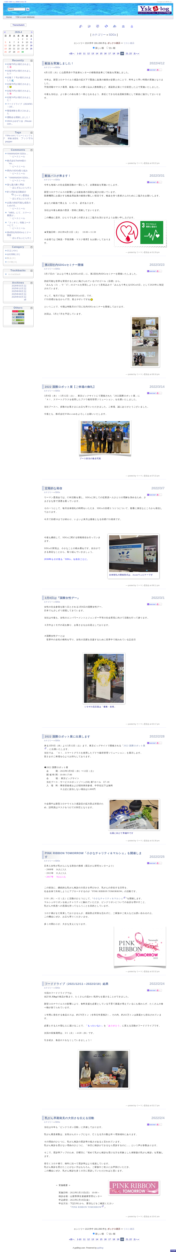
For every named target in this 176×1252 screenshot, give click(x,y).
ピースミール (18, 156)
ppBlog (100, 1248)
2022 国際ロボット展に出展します (67, 736)
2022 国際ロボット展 (134, 746)
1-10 (78, 53)
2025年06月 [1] (19, 294)
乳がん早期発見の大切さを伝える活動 (69, 1118)
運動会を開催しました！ (19, 117)
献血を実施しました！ (59, 63)
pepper (8, 141)
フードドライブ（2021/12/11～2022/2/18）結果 (76, 983)
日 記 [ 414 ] (12, 251)
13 (93, 53)
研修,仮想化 (13, 138)
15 (101, 53)
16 (105, 53)
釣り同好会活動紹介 (16, 192)
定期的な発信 (53, 488)
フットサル (27, 138)
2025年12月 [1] (19, 288)
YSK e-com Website (25, 17)
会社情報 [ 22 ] (13, 254)
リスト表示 (129, 43)
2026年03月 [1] (19, 285)
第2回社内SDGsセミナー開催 (64, 264)
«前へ (72, 53)
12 (88, 53)
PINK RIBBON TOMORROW (86, 1207)
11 (84, 53)
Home (9, 17)
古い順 (110, 48)
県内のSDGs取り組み (17, 170)
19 (118, 53)
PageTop (173, 1250)
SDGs (112, 34)
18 (114, 53)
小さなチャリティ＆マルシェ (108, 898)
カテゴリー (99, 34)
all (25, 299)
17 (109, 53)
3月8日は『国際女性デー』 (62, 597)
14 (97, 53)
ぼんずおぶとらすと (21, 187)
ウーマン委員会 (21, 195)
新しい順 (99, 48)
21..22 (128, 53)
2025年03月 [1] (19, 297)
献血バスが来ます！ (58, 175)
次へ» (136, 53)
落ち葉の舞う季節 (15, 184)
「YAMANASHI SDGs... (18, 177)
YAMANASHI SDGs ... (17, 153)
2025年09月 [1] (19, 291)
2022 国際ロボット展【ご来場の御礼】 (70, 386)
